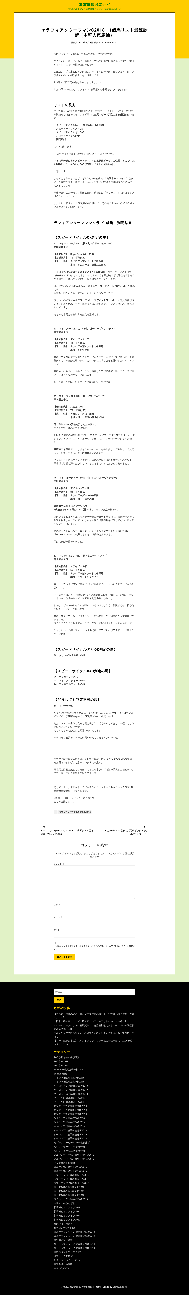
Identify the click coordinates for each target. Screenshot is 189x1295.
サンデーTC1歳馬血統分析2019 (70, 1111)
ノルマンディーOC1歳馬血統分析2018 (74, 1155)
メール (58, 919)
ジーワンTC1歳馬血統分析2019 (70, 1135)
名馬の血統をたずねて (65, 1203)
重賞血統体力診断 (63, 1263)
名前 (57, 906)
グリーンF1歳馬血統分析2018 (69, 1099)
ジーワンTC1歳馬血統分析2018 (70, 1131)
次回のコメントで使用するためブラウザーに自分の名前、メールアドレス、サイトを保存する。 (94, 949)
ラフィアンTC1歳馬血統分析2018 (75, 812)
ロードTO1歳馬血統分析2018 (69, 1187)
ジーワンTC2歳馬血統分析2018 (70, 1139)
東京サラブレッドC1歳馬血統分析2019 (74, 1235)
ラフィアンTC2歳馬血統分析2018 (71, 1183)
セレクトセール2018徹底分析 (69, 1147)
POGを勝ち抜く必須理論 (67, 1059)
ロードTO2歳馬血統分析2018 (69, 1195)
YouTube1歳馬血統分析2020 (69, 1071)
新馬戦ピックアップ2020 (67, 1211)
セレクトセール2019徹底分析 (69, 1151)
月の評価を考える (63, 1223)
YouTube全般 (61, 1075)
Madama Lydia (110, 42)
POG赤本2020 (61, 1067)
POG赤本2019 (61, 1063)
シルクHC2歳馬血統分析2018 (69, 1127)
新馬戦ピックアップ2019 (67, 1207)
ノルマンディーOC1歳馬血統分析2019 (74, 1159)
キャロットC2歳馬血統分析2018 (71, 1095)
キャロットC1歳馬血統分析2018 (71, 1087)
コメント (59, 864)
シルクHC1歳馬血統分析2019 (69, 1123)
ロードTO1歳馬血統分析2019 (69, 1191)
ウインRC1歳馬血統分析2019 (69, 1083)
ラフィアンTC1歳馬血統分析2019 (71, 1179)
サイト (57, 932)
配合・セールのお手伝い (67, 1259)
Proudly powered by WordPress (77, 1286)
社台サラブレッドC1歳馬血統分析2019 (74, 1247)
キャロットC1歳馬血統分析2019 (71, 1091)
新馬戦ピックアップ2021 (67, 1215)
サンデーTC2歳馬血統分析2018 (70, 1115)
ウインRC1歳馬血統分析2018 (69, 1079)
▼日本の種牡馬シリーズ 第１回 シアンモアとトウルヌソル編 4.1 (91, 1024)
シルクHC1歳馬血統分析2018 (69, 1119)
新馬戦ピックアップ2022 (67, 1219)
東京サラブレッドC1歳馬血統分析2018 (74, 1231)
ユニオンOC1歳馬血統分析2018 (70, 1167)
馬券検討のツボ (62, 1267)
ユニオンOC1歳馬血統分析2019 (70, 1171)
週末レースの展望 (63, 1255)
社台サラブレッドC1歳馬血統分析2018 (74, 1243)
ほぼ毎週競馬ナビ (94, 4)
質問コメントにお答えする (68, 1251)
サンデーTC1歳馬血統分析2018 (70, 1107)
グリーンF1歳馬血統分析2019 (69, 1103)
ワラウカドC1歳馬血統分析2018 (71, 1199)
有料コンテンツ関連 (64, 1227)
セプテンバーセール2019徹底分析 (72, 1143)
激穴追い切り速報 (63, 1239)
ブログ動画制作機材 (64, 1163)
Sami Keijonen (120, 1286)
